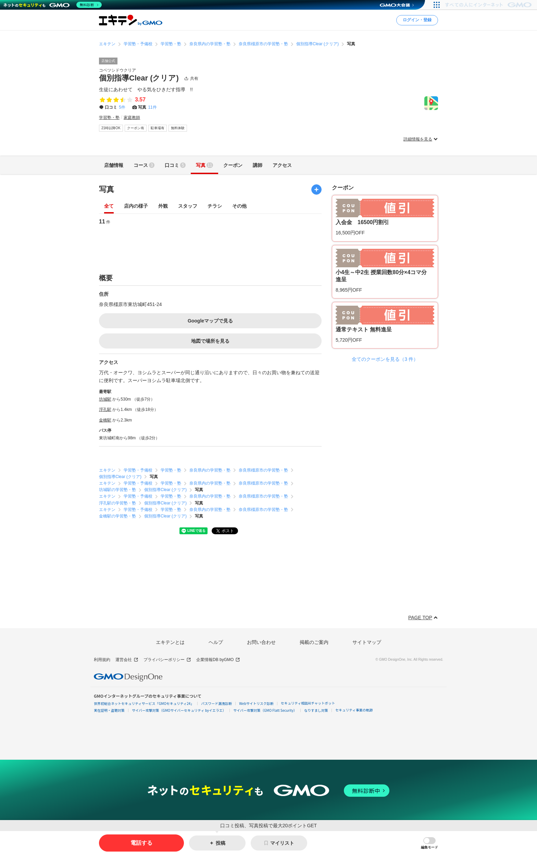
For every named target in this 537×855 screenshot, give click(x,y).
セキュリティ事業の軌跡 (354, 709)
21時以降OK (111, 128)
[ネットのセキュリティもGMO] (52, 5)
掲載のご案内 (314, 642)
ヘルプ (216, 642)
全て (109, 206)
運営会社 (126, 659)
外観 (163, 206)
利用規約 (102, 659)
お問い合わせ (261, 642)
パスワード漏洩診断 (216, 703)
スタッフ (187, 206)
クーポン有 (135, 128)
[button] (429, 843)
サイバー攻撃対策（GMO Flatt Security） (265, 710)
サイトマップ (366, 642)
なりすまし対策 (316, 710)
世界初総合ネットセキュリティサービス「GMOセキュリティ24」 (144, 703)
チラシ (215, 206)
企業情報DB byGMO (218, 659)
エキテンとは (170, 642)
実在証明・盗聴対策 (109, 710)
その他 (239, 206)
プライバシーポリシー (167, 659)
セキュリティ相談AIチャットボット (308, 703)
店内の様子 (136, 206)
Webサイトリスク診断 (256, 703)
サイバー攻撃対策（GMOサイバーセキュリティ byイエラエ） (179, 710)
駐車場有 (157, 128)
